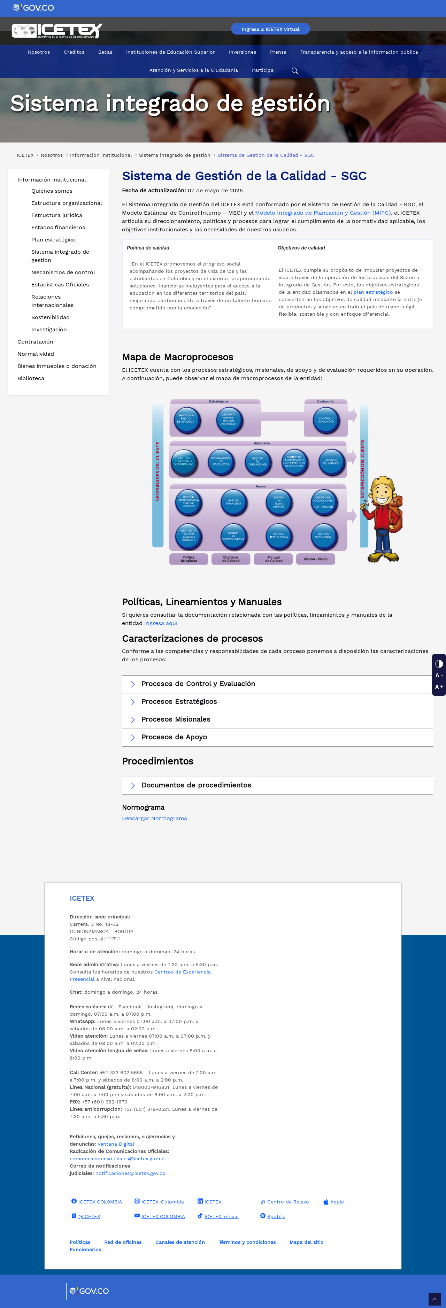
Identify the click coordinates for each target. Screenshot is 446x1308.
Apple (333, 1202)
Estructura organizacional (66, 203)
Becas (105, 52)
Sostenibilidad (50, 317)
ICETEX (208, 1201)
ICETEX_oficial (217, 1216)
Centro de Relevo (284, 1202)
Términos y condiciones (247, 1242)
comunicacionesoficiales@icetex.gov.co (117, 1158)
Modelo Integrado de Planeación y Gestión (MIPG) (323, 212)
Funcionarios (85, 1249)
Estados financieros (58, 227)
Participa (263, 70)
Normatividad (35, 354)
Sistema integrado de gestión (60, 255)
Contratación (35, 341)
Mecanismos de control (63, 272)
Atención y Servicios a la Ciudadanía (193, 70)
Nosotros (39, 52)
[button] (277, 684)
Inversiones (242, 52)
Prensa (278, 52)
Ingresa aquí (160, 623)
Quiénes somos (51, 190)
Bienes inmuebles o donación (57, 366)
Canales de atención (180, 1242)
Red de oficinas (122, 1242)
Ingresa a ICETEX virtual (270, 29)
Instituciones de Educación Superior (170, 52)
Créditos (74, 52)
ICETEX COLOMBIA (96, 1201)
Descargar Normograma (154, 818)
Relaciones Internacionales (52, 300)
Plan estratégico (53, 239)
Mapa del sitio (307, 1242)
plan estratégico (373, 292)
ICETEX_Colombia (158, 1201)
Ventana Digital (116, 1144)
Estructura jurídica (56, 215)
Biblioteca (30, 378)
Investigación (49, 329)
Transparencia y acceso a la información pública (359, 52)
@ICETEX (85, 1216)
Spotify (272, 1216)
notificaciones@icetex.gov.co (130, 1173)
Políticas (80, 1242)
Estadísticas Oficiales (60, 284)
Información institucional (51, 179)
